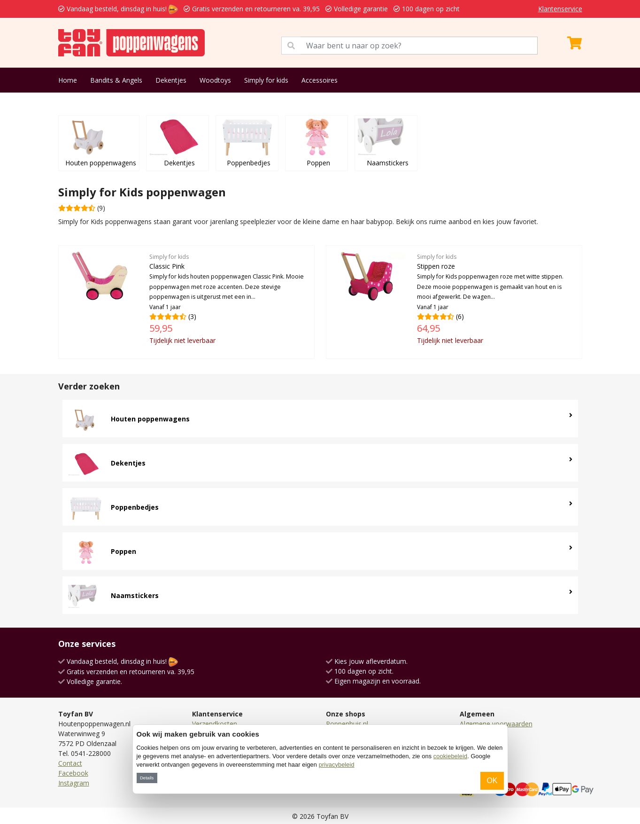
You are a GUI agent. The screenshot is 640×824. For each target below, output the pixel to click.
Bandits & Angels (116, 80)
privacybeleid (337, 764)
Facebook (73, 773)
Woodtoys (215, 80)
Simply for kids (266, 80)
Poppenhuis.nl (347, 723)
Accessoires (319, 80)
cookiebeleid (450, 756)
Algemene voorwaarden (496, 723)
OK (491, 781)
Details (147, 777)
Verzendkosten (214, 723)
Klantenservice (560, 8)
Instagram (73, 782)
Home (67, 80)
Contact (70, 763)
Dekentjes (170, 80)
